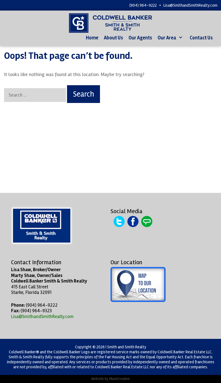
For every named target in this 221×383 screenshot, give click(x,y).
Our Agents (140, 38)
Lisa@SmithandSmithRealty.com (190, 5)
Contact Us (201, 38)
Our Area (172, 38)
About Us (113, 38)
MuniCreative (119, 378)
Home (92, 38)
